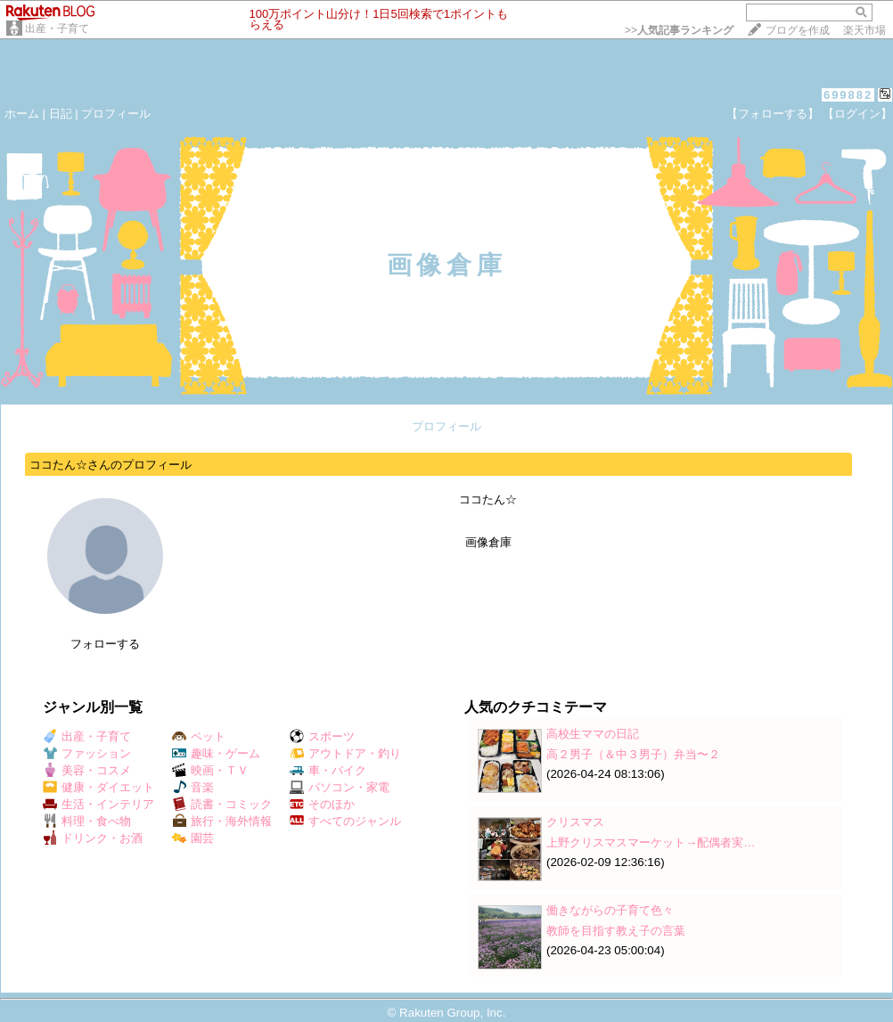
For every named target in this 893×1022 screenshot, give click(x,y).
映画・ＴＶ (210, 770)
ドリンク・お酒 (93, 838)
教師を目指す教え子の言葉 (615, 930)
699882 (848, 95)
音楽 (193, 787)
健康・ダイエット (98, 787)
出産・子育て (57, 28)
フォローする (105, 643)
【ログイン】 (857, 113)
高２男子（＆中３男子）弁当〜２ (633, 754)
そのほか (322, 804)
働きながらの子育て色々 (610, 910)
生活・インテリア (98, 804)
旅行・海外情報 (222, 821)
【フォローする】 (772, 113)
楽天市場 (864, 30)
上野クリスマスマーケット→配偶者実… (651, 842)
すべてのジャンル (345, 821)
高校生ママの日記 (592, 733)
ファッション (87, 753)
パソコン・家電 (339, 787)
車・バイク (328, 770)
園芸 (193, 838)
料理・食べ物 (87, 821)
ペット (198, 736)
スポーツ (322, 736)
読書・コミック (222, 804)
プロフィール (116, 113)
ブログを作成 (798, 30)
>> (679, 30)
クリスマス (575, 822)
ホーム (21, 113)
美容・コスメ (87, 770)
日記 (60, 113)
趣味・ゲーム (216, 753)
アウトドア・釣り (345, 753)
